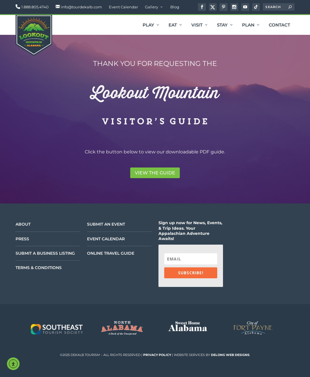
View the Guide (155, 173)
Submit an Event (106, 224)
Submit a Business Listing (45, 253)
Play (148, 25)
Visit (197, 25)
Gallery (151, 7)
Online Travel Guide (110, 253)
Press (22, 238)
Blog (174, 7)
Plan (248, 25)
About (23, 224)
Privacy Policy (157, 355)
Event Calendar (123, 7)
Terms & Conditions (39, 267)
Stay (222, 25)
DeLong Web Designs (230, 355)
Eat (173, 25)
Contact (279, 25)
